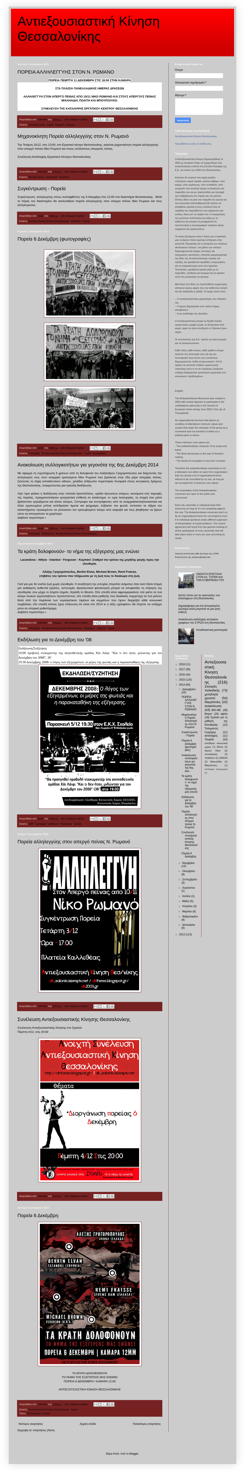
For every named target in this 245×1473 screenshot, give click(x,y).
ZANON (223, 758)
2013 (182, 934)
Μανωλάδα (216, 761)
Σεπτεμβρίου (189, 879)
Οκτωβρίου (188, 871)
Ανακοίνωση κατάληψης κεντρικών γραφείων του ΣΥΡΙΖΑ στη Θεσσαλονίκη (201, 621)
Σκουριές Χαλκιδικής (212, 688)
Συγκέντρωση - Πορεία (42, 188)
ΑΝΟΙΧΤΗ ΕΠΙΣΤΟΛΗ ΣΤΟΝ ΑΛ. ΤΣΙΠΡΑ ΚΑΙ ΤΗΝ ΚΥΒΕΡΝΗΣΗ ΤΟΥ (210, 577)
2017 (182, 669)
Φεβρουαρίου (190, 916)
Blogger (133, 1453)
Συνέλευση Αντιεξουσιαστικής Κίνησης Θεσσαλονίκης (74, 1019)
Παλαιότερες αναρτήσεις (147, 1423)
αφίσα (224, 713)
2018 (182, 664)
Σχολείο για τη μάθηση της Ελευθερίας (216, 721)
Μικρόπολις (66, 823)
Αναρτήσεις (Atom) (43, 1430)
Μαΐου (186, 901)
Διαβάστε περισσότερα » (32, 517)
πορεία (50, 124)
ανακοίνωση (48, 533)
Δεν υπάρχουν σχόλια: (77, 119)
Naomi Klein (213, 750)
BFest (220, 747)
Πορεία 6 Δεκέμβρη (38, 1215)
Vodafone (210, 758)
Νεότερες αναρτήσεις (31, 1423)
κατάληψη (76, 221)
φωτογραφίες (99, 453)
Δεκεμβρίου (189, 689)
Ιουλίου (186, 896)
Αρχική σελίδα (88, 1423)
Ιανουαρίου (188, 924)
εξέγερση (101, 628)
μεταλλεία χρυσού (211, 696)
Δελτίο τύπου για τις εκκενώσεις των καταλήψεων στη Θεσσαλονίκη (199, 597)
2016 (182, 674)
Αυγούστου (188, 887)
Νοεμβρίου (188, 863)
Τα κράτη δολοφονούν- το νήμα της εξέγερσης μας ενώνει (78, 551)
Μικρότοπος (211, 765)
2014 (182, 684)
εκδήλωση (53, 823)
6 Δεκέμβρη (34, 453)
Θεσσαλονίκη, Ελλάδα (38, 1413)
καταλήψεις (211, 735)
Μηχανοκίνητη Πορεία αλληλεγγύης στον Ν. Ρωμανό (73, 136)
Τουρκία (209, 739)
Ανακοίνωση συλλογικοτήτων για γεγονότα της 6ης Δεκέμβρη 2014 (88, 465)
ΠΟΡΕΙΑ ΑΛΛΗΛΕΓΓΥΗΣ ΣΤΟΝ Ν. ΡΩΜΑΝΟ (66, 72)
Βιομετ (208, 713)
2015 (182, 679)
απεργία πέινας (36, 177)
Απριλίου (187, 906)
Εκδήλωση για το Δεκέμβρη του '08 (55, 639)
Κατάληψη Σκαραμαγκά (216, 769)
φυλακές (70, 124)
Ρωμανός (60, 124)
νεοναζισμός (211, 754)
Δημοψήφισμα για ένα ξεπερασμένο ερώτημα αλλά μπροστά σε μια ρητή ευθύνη (199, 609)
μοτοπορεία (52, 177)
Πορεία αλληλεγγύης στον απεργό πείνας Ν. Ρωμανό (74, 841)
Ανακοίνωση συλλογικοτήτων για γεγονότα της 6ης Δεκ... (190, 763)
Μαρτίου (187, 911)
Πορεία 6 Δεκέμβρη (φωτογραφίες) (54, 239)
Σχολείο (77, 823)
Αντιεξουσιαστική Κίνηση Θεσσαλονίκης (48, 221)
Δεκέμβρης (89, 628)
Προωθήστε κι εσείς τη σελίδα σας (193, 143)
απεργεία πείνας (36, 124)
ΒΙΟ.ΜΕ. (217, 710)
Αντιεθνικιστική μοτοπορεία (211, 629)
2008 (30, 823)
